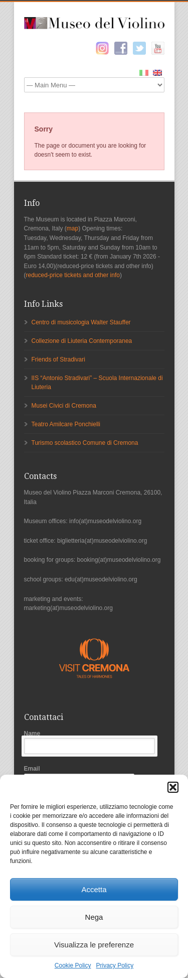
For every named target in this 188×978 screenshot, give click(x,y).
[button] (173, 787)
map (72, 228)
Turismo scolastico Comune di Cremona (85, 442)
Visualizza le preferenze (94, 944)
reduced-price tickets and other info (73, 275)
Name (94, 742)
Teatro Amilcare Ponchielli (66, 424)
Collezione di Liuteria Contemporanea (82, 340)
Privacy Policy (115, 965)
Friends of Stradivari (58, 359)
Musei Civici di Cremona (64, 405)
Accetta (93, 889)
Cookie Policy (73, 965)
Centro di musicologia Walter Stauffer (81, 322)
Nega (94, 917)
